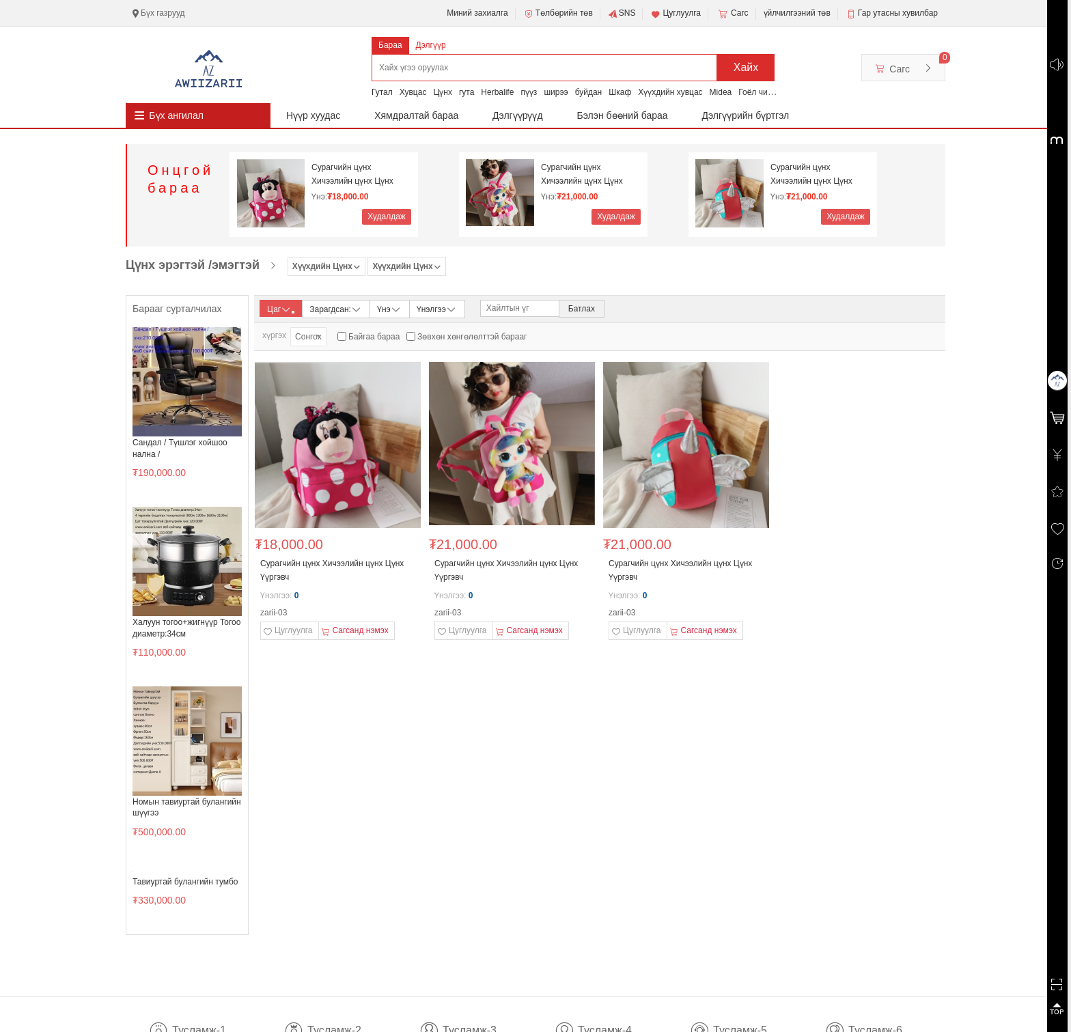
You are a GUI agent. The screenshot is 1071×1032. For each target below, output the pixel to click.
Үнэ (389, 308)
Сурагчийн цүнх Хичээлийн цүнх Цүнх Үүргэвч (352, 174)
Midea (721, 92)
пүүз (528, 92)
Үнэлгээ (437, 308)
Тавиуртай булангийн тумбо (185, 882)
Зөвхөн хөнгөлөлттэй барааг (472, 336)
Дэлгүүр (431, 45)
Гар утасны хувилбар (898, 13)
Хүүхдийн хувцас (670, 92)
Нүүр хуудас (313, 115)
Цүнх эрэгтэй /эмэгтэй (193, 265)
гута (466, 92)
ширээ (556, 92)
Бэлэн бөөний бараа (622, 115)
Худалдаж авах (386, 218)
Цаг (280, 309)
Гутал (382, 92)
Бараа (390, 45)
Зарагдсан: (335, 308)
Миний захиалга (477, 13)
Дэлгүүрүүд (517, 115)
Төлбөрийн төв (558, 13)
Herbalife (497, 92)
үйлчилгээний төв (797, 13)
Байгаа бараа (374, 336)
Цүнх (442, 92)
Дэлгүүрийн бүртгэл (746, 115)
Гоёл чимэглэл (766, 92)
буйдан (588, 92)
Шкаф (620, 92)
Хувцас (413, 92)
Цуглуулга (675, 13)
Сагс (732, 13)
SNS (622, 13)
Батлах (581, 308)
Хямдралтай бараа (416, 115)
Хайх (746, 67)
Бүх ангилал (176, 115)
